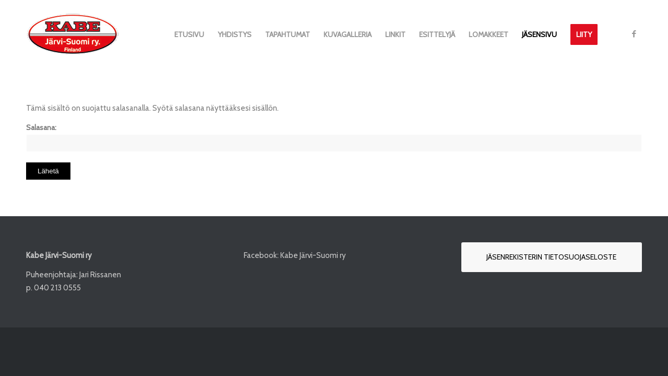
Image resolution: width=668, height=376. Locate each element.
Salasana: (334, 137)
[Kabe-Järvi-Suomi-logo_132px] (72, 34)
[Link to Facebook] (634, 34)
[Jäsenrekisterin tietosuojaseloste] (551, 257)
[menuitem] (189, 34)
